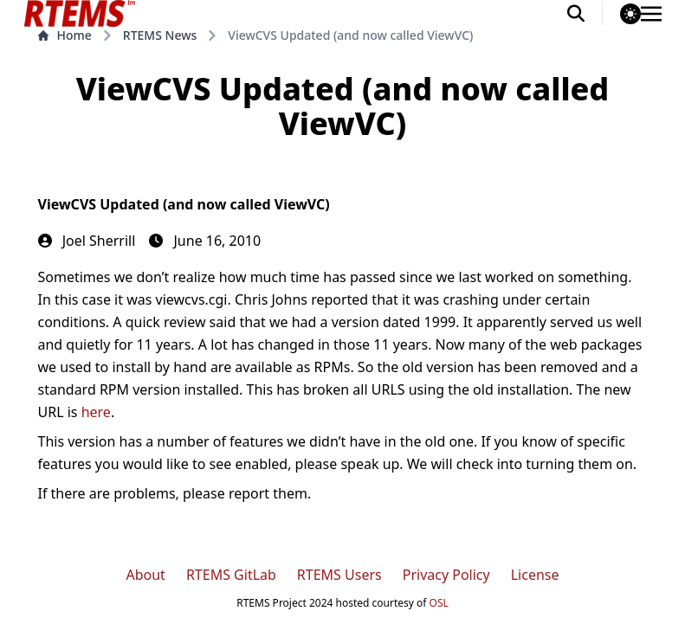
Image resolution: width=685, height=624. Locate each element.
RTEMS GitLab (231, 574)
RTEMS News (160, 35)
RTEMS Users (339, 574)
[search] (585, 14)
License (535, 574)
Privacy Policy (446, 574)
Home (65, 35)
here (96, 411)
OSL (439, 602)
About (145, 574)
